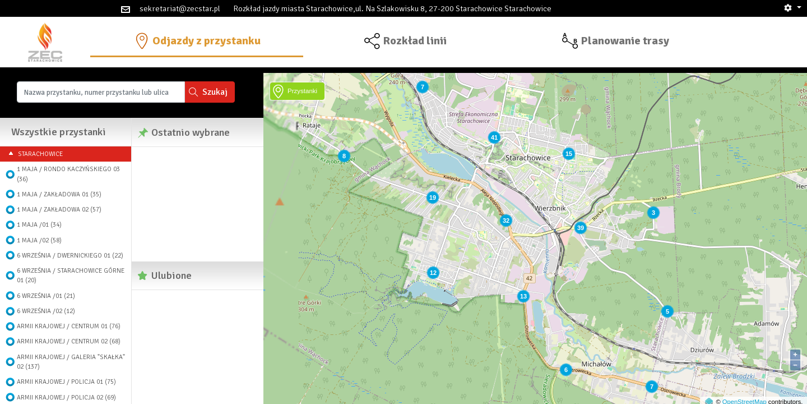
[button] (792, 8)
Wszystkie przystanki (58, 132)
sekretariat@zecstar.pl (180, 8)
